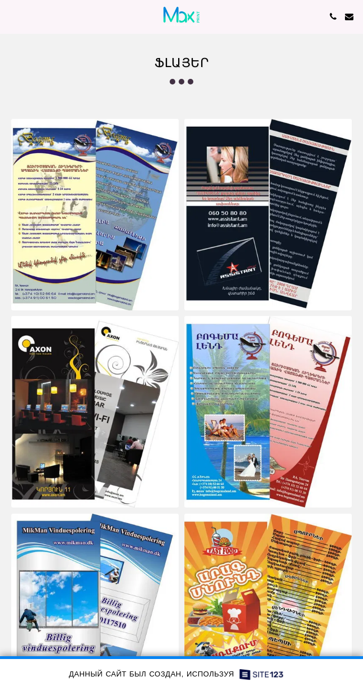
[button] (12, 16)
